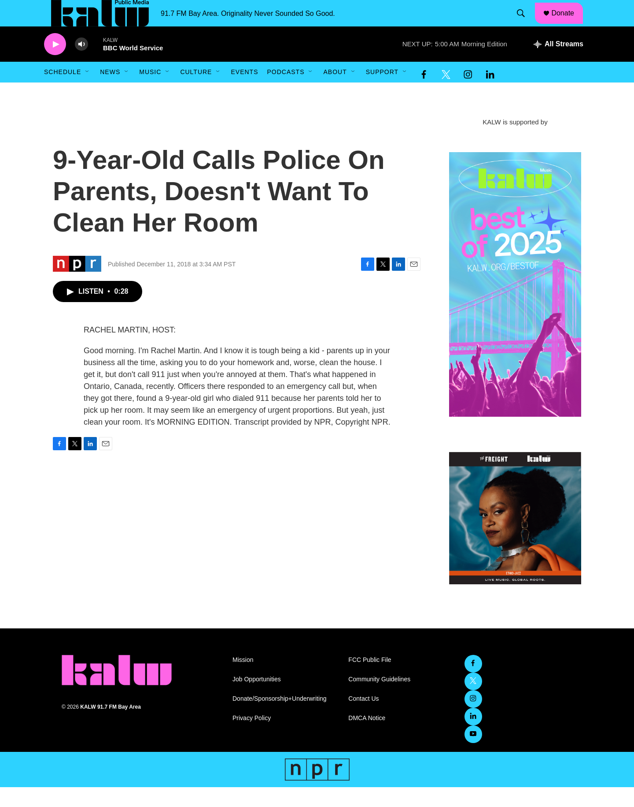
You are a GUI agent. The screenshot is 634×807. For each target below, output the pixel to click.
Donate (568, 23)
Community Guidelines (379, 699)
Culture (196, 91)
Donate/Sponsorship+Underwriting (279, 718)
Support (382, 91)
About (334, 91)
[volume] (81, 64)
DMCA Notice (366, 738)
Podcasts (285, 91)
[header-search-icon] (525, 23)
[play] (55, 64)
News (110, 91)
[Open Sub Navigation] (87, 91)
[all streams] (558, 64)
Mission (242, 679)
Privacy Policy (251, 738)
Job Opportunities (256, 699)
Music (150, 91)
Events (244, 91)
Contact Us (363, 718)
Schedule (62, 91)
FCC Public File (369, 679)
